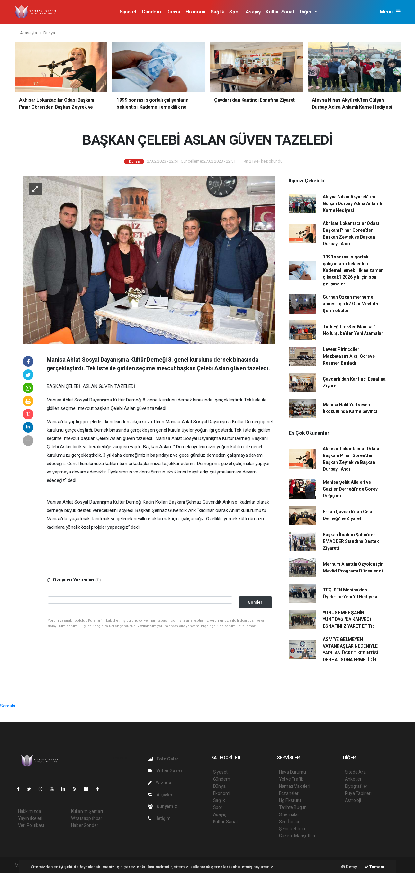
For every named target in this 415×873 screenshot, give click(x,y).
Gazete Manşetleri (297, 835)
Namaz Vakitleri (294, 786)
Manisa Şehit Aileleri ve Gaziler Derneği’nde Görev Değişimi (350, 489)
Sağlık (217, 12)
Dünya (173, 12)
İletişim (159, 818)
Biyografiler (356, 786)
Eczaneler (289, 793)
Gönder (255, 602)
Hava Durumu (292, 772)
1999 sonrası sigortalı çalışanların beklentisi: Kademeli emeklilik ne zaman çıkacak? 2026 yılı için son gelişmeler (353, 270)
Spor (234, 12)
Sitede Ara (355, 772)
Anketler (353, 779)
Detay (349, 866)
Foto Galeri (164, 758)
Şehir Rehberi (292, 828)
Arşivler (160, 794)
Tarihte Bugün (293, 807)
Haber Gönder (84, 825)
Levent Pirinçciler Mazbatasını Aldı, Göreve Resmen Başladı (348, 356)
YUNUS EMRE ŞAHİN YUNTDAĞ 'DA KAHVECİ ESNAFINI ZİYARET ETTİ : (348, 619)
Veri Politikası (31, 825)
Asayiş (253, 12)
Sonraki (7, 705)
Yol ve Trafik (291, 779)
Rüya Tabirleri (358, 793)
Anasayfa (29, 33)
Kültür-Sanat (280, 12)
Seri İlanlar (289, 821)
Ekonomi (195, 12)
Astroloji (353, 800)
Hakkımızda (29, 811)
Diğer (306, 12)
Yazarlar (160, 782)
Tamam (374, 866)
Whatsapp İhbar (86, 818)
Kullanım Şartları (87, 811)
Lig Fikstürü (290, 800)
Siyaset (128, 12)
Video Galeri (165, 770)
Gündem (151, 12)
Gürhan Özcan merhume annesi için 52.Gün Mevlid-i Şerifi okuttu (350, 303)
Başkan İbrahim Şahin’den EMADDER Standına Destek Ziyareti (351, 541)
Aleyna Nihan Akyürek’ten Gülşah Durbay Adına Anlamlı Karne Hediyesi (352, 203)
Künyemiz (162, 806)
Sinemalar (289, 814)
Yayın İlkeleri (30, 818)
